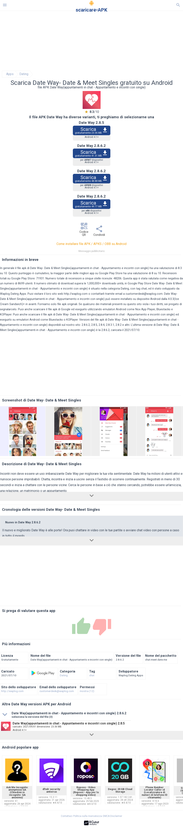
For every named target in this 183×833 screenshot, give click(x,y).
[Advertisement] (91, 41)
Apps (10, 74)
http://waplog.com (76, 294)
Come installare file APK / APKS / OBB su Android (91, 244)
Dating (23, 74)
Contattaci (66, 816)
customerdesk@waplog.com (144, 294)
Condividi (99, 232)
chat (91, 675)
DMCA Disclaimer (112, 816)
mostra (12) (87, 691)
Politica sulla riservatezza (87, 816)
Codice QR (84, 230)
